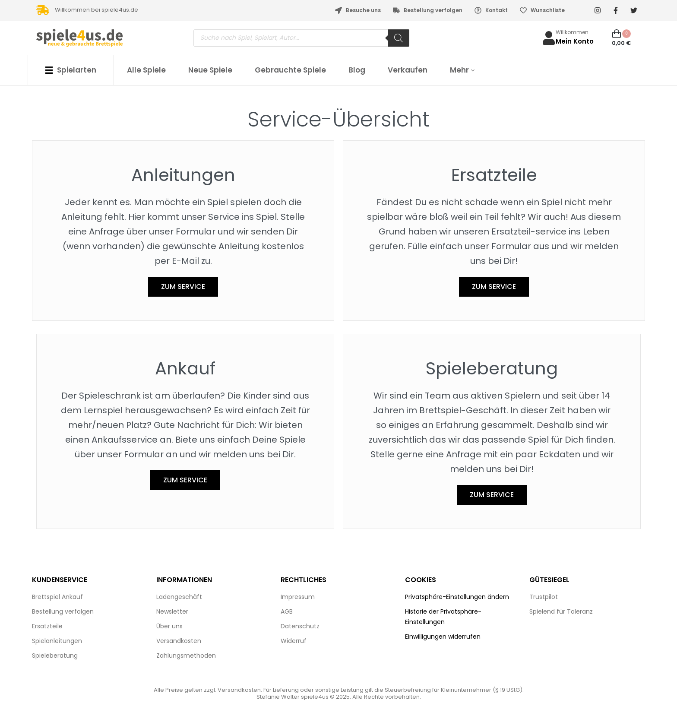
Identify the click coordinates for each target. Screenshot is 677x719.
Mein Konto (575, 41)
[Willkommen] (549, 38)
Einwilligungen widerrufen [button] (443, 636)
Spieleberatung (492, 368)
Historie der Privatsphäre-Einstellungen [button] (443, 616)
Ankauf (185, 368)
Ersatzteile (494, 175)
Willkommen (572, 32)
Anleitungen (183, 175)
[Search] (398, 38)
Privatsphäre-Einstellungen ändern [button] (457, 596)
